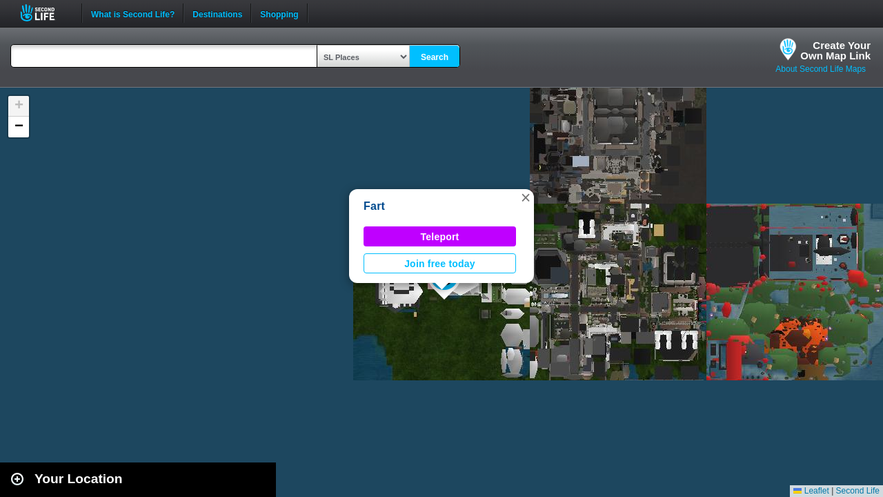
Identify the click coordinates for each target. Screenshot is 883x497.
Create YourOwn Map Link (835, 50)
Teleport (440, 236)
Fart (374, 206)
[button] (525, 197)
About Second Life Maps (820, 69)
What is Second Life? (133, 13)
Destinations (217, 13)
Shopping (279, 13)
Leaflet (811, 491)
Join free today (439, 263)
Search (434, 57)
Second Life (45, 12)
